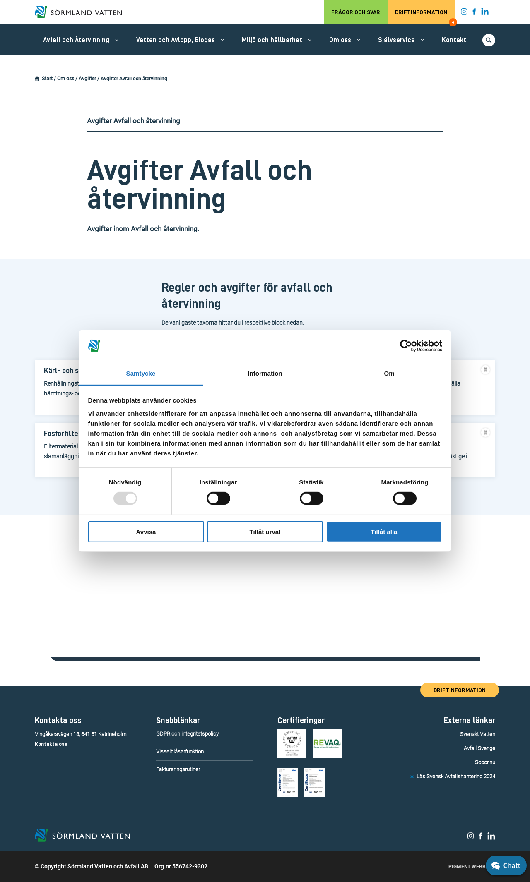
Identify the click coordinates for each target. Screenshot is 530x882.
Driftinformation (425, 16)
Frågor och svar (355, 12)
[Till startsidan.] (82, 12)
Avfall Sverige (479, 748)
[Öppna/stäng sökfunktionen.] (488, 40)
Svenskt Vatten (477, 734)
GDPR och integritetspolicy (187, 734)
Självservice (396, 40)
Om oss (340, 40)
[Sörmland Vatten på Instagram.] (464, 13)
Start (47, 78)
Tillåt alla (384, 531)
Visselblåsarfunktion (180, 751)
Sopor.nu (485, 762)
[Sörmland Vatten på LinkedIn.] (485, 13)
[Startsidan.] (37, 78)
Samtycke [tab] (141, 373)
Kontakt (454, 40)
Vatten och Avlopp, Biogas (175, 40)
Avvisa (146, 531)
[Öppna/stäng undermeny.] (117, 39)
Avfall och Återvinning (76, 40)
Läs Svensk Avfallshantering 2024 (456, 776)
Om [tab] (389, 373)
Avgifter (87, 78)
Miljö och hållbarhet (272, 40)
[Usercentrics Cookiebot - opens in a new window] (406, 346)
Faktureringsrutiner (178, 769)
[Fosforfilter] (68, 434)
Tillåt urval (265, 531)
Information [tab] (265, 373)
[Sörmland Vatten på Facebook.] (474, 13)
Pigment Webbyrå (471, 867)
